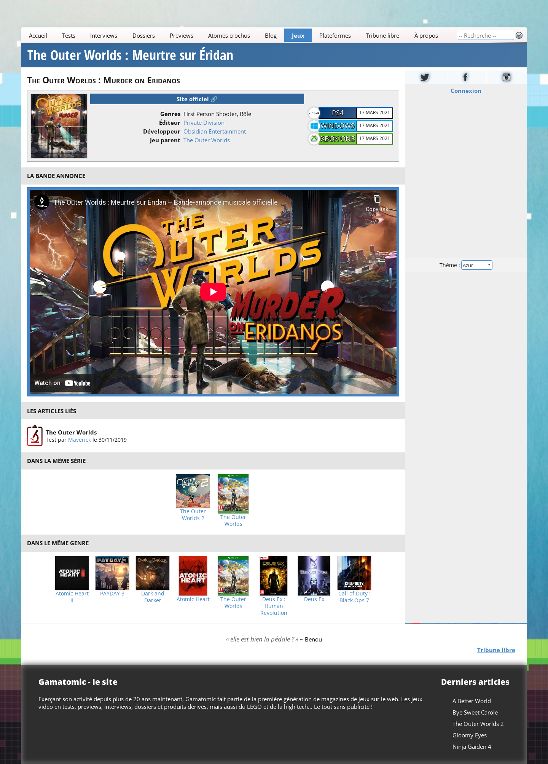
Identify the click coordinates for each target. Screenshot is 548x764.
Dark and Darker (152, 597)
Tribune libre (382, 35)
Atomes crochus (229, 35)
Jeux (298, 35)
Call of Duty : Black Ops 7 (354, 597)
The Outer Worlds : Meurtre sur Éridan (130, 55)
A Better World (471, 701)
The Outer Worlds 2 (193, 515)
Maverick (79, 439)
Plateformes (335, 35)
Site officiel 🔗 (197, 99)
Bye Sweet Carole (475, 712)
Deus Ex (314, 599)
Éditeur (169, 122)
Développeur (161, 131)
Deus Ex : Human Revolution (273, 606)
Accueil (38, 35)
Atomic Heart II (72, 597)
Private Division (204, 122)
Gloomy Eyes (469, 735)
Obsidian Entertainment (214, 131)
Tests (68, 35)
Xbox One (338, 138)
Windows (337, 125)
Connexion (466, 90)
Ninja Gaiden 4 (471, 746)
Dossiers (143, 35)
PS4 (338, 112)
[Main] (239, 35)
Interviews (103, 35)
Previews (181, 35)
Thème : (466, 265)
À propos (426, 35)
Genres (170, 114)
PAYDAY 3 (112, 593)
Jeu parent (165, 140)
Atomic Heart (193, 599)
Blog (271, 35)
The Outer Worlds (206, 140)
